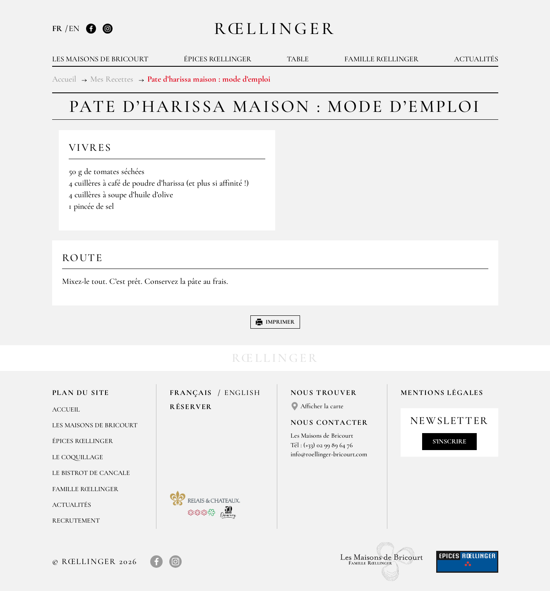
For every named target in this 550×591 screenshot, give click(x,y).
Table (298, 58)
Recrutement (76, 520)
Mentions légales (442, 392)
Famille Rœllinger (381, 58)
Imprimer (275, 321)
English (242, 392)
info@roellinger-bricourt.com (329, 454)
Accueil (66, 409)
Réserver (191, 406)
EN (74, 29)
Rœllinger (275, 28)
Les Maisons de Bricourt (100, 58)
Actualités (476, 58)
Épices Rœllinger (217, 58)
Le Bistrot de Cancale (91, 473)
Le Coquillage (77, 457)
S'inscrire (449, 441)
